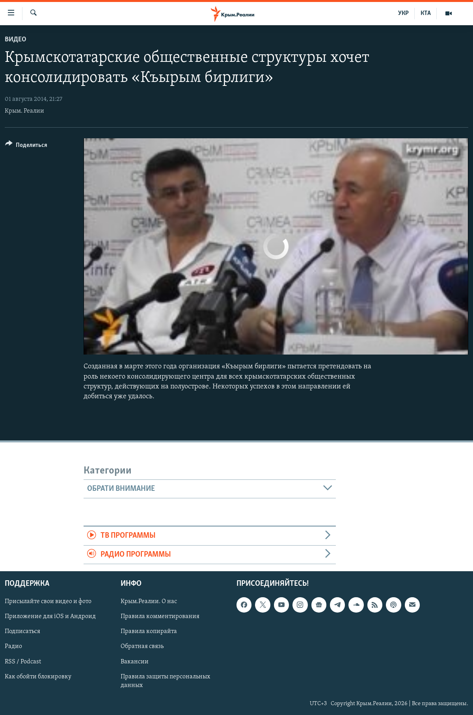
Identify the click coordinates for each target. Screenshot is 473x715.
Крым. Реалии (24, 111)
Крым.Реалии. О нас (149, 601)
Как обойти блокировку (38, 677)
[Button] (26, 146)
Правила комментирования (160, 616)
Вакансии (135, 662)
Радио (13, 647)
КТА (426, 13)
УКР (403, 13)
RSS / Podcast (23, 662)
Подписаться (22, 632)
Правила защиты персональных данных (165, 681)
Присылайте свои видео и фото (48, 601)
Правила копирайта (149, 632)
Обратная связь (142, 647)
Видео (15, 39)
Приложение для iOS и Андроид (50, 616)
